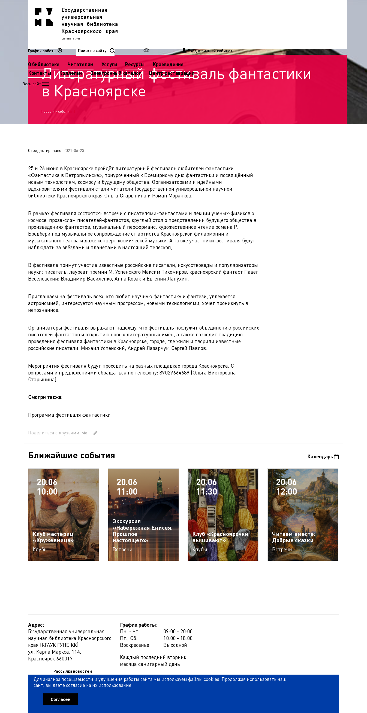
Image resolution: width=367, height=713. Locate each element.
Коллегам (179, 33)
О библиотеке (153, 24)
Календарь (323, 458)
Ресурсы (244, 24)
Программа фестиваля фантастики (69, 416)
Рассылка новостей (233, 628)
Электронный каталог (224, 33)
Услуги (218, 24)
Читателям (190, 24)
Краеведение (277, 24)
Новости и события (57, 112)
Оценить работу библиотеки (312, 682)
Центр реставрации (159, 41)
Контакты (148, 33)
